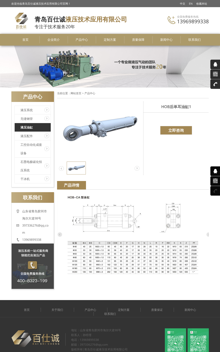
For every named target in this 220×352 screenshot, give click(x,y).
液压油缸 (26, 127)
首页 (25, 40)
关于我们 (57, 310)
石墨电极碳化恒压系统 (31, 166)
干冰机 (25, 179)
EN (191, 3)
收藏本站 (201, 3)
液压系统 (26, 110)
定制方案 (110, 40)
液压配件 (26, 136)
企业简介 (53, 40)
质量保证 (157, 310)
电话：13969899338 (85, 340)
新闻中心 (166, 40)
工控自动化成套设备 (31, 149)
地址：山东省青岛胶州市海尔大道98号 (96, 330)
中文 (182, 3)
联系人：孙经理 (81, 335)
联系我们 (194, 40)
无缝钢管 (26, 119)
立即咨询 (176, 130)
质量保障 (138, 40)
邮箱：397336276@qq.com (89, 344)
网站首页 (76, 93)
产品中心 (82, 40)
